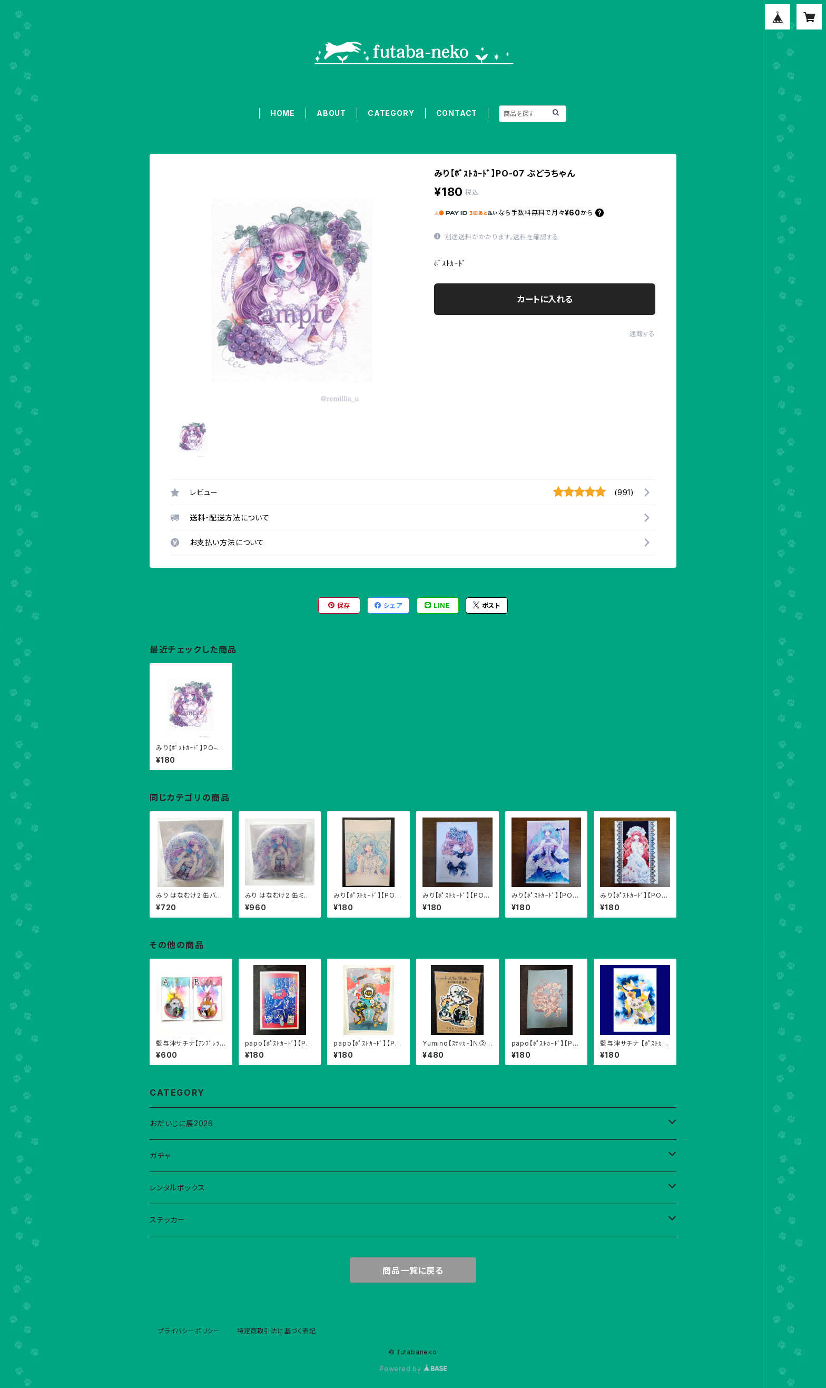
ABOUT (331, 113)
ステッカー (167, 1219)
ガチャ (160, 1155)
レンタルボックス (177, 1187)
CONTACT (457, 113)
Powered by (413, 1369)
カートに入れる (545, 299)
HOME (282, 113)
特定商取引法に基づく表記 (276, 1331)
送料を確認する (536, 237)
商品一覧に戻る (413, 1270)
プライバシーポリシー (189, 1331)
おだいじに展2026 (181, 1123)
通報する (642, 334)
